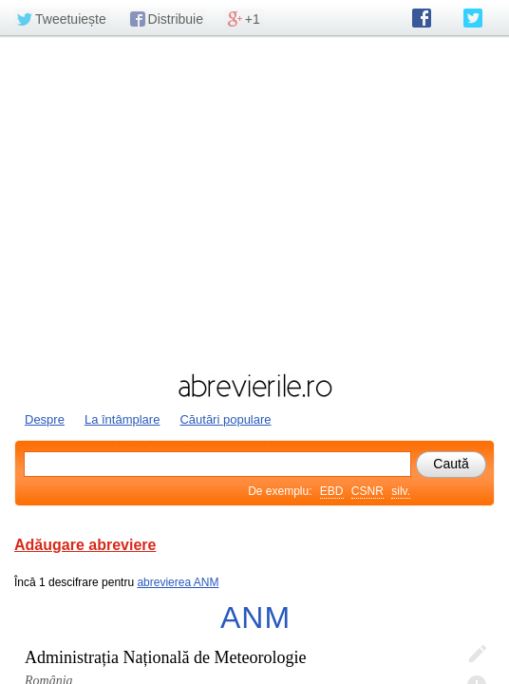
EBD (332, 491)
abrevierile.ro (254, 385)
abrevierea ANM (177, 582)
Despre (45, 419)
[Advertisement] (254, 202)
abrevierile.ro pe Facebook (421, 18)
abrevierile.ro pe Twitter (472, 18)
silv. (400, 491)
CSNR (367, 491)
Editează (476, 654)
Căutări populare (225, 419)
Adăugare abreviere (85, 545)
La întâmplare (122, 419)
